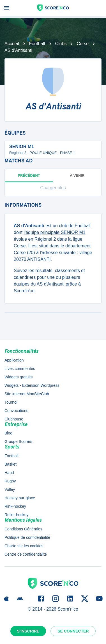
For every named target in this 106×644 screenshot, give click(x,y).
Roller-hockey (16, 514)
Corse (83, 43)
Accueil (11, 43)
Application (14, 360)
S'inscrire (28, 631)
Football (37, 43)
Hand (9, 472)
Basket (10, 464)
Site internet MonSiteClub (26, 394)
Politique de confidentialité (27, 537)
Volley (9, 489)
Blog (8, 433)
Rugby (10, 481)
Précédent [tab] (29, 177)
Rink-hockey (15, 506)
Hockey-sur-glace (19, 498)
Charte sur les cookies (23, 546)
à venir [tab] (77, 175)
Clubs (61, 43)
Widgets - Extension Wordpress (31, 385)
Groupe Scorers (18, 441)
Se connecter (73, 631)
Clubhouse (13, 419)
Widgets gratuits (18, 377)
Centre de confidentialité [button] (25, 554)
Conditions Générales (23, 529)
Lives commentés (19, 368)
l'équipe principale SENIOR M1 (55, 232)
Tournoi (10, 402)
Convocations (16, 410)
